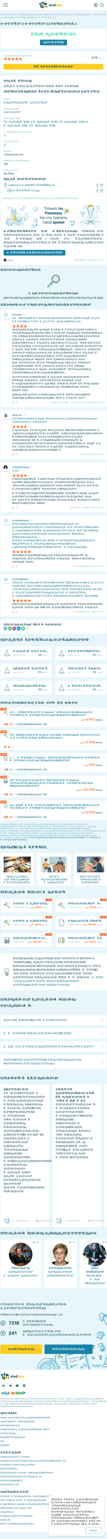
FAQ (2, 1441)
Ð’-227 (15, 471)
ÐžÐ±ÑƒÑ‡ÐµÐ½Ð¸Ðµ (21, 1349)
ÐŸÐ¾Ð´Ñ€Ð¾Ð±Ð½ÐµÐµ (68, 1349)
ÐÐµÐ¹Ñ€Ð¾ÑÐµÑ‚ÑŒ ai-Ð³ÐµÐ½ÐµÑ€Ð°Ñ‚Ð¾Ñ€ (26, 1504)
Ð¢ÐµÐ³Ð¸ (5, 1445)
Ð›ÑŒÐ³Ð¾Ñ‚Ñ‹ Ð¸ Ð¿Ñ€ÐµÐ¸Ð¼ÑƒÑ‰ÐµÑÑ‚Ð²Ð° (25, 1429)
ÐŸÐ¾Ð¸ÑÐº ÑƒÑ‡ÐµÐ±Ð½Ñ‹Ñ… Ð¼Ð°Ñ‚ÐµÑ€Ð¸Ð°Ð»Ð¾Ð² (29, 1496)
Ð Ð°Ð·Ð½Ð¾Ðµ (8, 1433)
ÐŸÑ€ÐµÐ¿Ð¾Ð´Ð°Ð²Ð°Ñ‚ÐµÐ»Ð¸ (16, 1516)
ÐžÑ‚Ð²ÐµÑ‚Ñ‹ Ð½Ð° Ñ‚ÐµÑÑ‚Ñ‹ (16, 1508)
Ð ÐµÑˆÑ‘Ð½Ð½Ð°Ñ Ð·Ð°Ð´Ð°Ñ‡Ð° (25, 102)
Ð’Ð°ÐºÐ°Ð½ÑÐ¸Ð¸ (9, 1484)
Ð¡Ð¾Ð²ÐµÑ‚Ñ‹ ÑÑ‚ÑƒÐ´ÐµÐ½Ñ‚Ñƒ (17, 1421)
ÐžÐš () (93, 1530)
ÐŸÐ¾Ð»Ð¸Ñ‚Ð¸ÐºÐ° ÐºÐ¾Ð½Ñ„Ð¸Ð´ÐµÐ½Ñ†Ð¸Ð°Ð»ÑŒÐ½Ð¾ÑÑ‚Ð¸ (33, 1461)
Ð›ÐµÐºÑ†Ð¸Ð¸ (7, 1512)
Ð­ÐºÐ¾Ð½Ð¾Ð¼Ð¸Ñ (10, 1425)
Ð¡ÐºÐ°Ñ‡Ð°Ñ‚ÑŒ (53, 42)
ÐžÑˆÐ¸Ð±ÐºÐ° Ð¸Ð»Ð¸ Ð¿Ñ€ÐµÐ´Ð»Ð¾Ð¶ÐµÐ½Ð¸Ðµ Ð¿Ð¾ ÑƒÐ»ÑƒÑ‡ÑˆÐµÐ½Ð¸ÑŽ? (41, 198)
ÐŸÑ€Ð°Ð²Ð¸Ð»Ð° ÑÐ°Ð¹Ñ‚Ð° (15, 1457)
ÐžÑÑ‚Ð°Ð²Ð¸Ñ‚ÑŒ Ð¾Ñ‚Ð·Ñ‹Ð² (53, 66)
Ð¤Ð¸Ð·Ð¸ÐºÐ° (12, 112)
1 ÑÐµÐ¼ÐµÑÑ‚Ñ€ (17, 121)
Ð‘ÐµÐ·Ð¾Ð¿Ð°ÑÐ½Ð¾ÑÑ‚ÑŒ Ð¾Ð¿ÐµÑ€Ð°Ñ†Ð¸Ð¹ (27, 1472)
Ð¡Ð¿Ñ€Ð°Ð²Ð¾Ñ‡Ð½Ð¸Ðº (13, 1437)
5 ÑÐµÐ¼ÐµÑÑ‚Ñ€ (42, 125)
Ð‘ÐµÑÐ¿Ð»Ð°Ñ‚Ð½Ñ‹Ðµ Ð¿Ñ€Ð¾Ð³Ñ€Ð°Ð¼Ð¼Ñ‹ (25, 1417)
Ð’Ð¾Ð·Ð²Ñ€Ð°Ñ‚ (8, 1469)
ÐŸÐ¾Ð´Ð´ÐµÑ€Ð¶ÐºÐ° (11, 1480)
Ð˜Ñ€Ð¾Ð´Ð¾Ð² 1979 (13, 155)
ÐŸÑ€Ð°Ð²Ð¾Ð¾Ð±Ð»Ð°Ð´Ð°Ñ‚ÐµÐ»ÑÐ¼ (21, 1476)
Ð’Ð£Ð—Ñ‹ (5, 1520)
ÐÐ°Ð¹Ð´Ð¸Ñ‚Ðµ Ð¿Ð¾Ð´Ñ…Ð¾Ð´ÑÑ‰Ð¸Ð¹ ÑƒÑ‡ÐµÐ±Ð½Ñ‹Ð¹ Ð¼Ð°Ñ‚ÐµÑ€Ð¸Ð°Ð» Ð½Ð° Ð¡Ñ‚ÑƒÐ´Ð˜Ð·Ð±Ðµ (58, 981)
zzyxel (8, 260)
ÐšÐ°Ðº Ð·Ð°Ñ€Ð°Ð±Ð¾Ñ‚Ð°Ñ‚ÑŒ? (17, 1524)
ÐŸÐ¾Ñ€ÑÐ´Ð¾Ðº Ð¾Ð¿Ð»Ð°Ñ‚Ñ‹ (17, 1465)
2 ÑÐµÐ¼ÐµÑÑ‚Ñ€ (44, 121)
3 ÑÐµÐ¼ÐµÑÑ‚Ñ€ (72, 121)
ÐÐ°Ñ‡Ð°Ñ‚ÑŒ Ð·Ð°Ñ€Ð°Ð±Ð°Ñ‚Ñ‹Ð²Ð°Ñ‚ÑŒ (34, 252)
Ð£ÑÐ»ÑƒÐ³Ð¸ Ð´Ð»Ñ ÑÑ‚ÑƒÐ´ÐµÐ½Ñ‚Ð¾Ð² (23, 1500)
